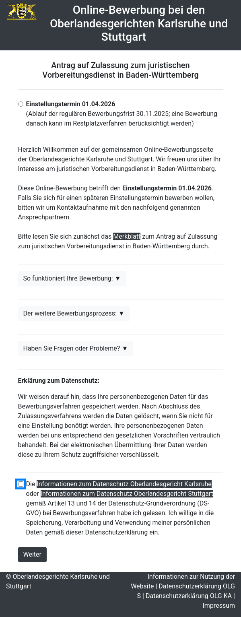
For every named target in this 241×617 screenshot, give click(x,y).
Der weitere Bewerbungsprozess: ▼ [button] (74, 313)
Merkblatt (126, 236)
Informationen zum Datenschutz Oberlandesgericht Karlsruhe (124, 484)
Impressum (219, 605)
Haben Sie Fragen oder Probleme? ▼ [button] (75, 348)
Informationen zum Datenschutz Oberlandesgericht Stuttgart (127, 493)
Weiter (32, 554)
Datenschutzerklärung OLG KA (189, 596)
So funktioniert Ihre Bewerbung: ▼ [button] (72, 278)
